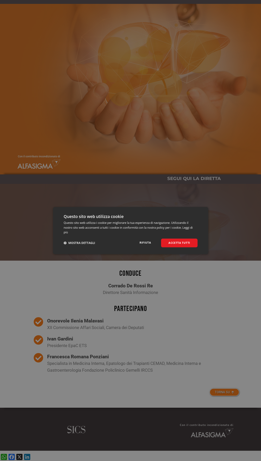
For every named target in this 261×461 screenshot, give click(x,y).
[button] (79, 243)
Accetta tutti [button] (179, 243)
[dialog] (130, 230)
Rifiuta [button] (145, 242)
